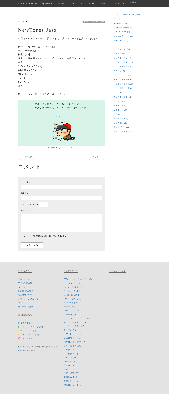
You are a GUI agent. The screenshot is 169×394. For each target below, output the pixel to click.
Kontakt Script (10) (122, 23)
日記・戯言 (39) (121, 119)
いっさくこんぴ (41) (123, 49)
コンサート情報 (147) (123, 66)
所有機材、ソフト (26, 295)
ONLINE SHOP (120, 3)
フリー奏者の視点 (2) (123, 88)
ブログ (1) (118, 93)
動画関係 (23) (120, 106)
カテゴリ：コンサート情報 (93, 22)
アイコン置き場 (25, 283)
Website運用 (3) (121, 40)
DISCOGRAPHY (25, 291)
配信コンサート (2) (122, 132)
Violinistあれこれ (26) (124, 36)
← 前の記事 (26, 157)
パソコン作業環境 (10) (124, 84)
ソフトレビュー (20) (123, 75)
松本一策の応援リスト (28, 307)
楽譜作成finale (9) (122, 123)
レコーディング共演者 (28, 299)
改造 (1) (117, 114)
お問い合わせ (25, 338)
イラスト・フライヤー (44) (126, 58)
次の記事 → (96, 157)
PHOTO (21, 287)
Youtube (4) (119, 45)
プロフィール (24, 279)
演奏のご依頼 (25, 323)
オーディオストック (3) (124, 62)
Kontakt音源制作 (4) (123, 27)
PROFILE (47, 3)
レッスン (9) (119, 101)
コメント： (25, 211)
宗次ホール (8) (120, 110)
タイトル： (25, 182)
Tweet (57, 116)
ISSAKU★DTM (27, 3)
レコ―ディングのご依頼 (30, 327)
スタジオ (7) (119, 71)
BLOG (91, 3)
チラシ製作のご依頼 (28, 335)
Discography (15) (122, 19)
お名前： (25, 193)
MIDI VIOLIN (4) (122, 32)
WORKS (62, 3)
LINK (20, 303)
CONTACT (103, 3)
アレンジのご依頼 (27, 331)
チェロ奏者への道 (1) (123, 79)
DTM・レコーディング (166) (127, 14)
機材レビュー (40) (122, 127)
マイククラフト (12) (123, 97)
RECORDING (77, 3)
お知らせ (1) (119, 53)
